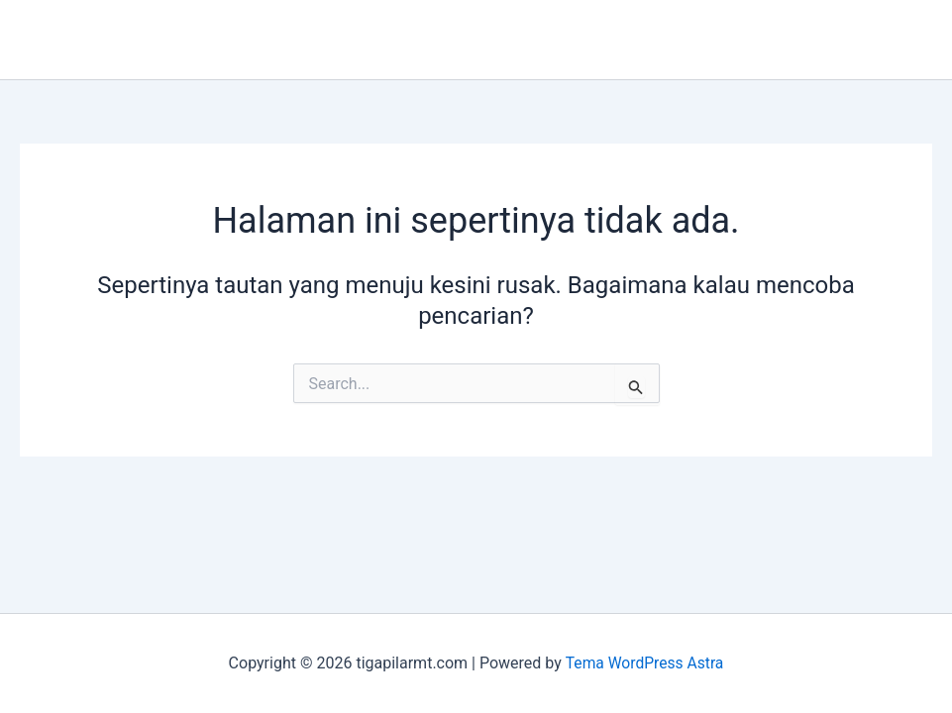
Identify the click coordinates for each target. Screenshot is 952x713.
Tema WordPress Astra (644, 663)
